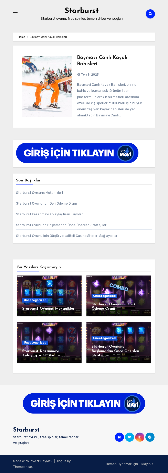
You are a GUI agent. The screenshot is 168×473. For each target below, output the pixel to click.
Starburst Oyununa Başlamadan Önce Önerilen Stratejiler (61, 225)
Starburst (82, 11)
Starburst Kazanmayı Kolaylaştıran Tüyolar (49, 214)
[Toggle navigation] (15, 13)
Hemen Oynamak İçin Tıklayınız (129, 464)
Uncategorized (35, 300)
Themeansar (22, 467)
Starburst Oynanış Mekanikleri (39, 193)
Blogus (61, 461)
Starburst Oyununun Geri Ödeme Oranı (46, 203)
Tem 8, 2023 (90, 74)
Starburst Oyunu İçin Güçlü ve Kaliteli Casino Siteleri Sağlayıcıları (67, 236)
